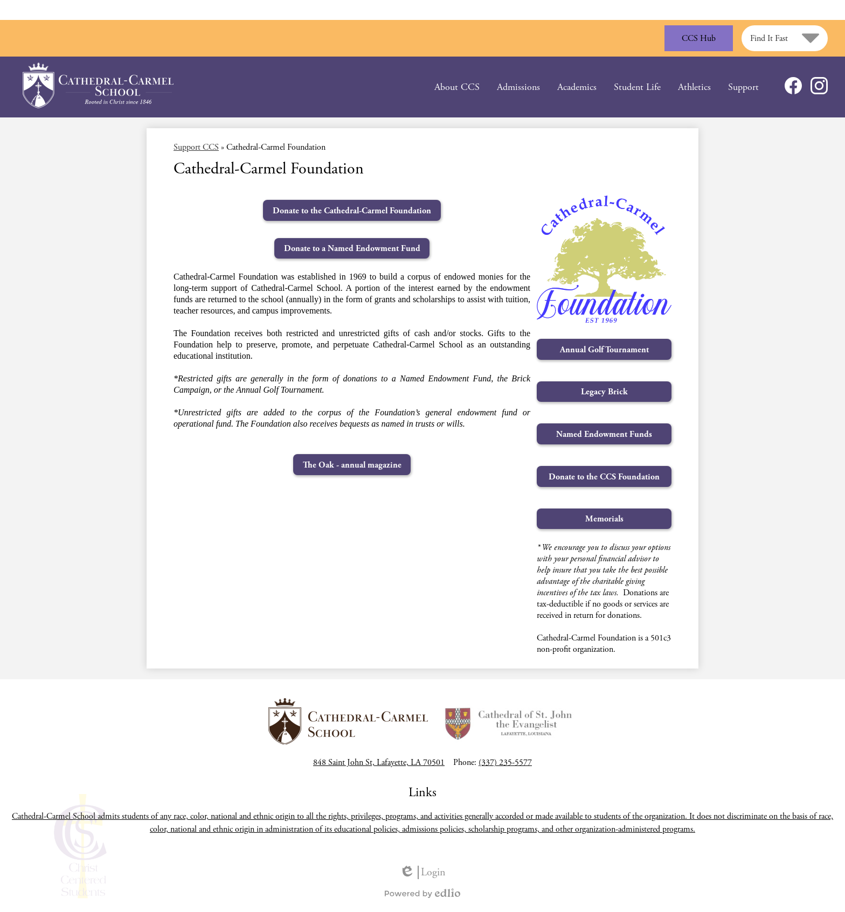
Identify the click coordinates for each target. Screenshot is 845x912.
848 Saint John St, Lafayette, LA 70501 (379, 762)
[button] (457, 87)
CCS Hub (699, 38)
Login (422, 872)
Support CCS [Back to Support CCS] (196, 147)
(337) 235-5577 (505, 762)
